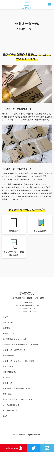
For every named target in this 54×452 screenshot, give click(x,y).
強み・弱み (7, 393)
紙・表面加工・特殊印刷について (17, 388)
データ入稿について (11, 404)
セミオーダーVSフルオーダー (15, 350)
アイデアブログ (9, 333)
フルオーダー (8, 382)
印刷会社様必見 (9, 372)
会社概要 (6, 377)
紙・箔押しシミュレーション (15, 339)
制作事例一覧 (8, 355)
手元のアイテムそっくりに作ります (17, 399)
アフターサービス (10, 410)
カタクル (27, 293)
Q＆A (5, 415)
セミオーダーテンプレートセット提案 (18, 361)
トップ (5, 317)
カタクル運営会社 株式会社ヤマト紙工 (27, 298)
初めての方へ (8, 322)
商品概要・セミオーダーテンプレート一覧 (20, 344)
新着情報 (6, 328)
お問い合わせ (8, 366)
